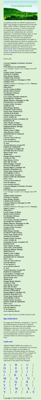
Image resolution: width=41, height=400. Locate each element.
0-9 (31, 392)
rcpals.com (8, 341)
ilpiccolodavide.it (10, 319)
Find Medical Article (21, 6)
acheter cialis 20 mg (10, 50)
